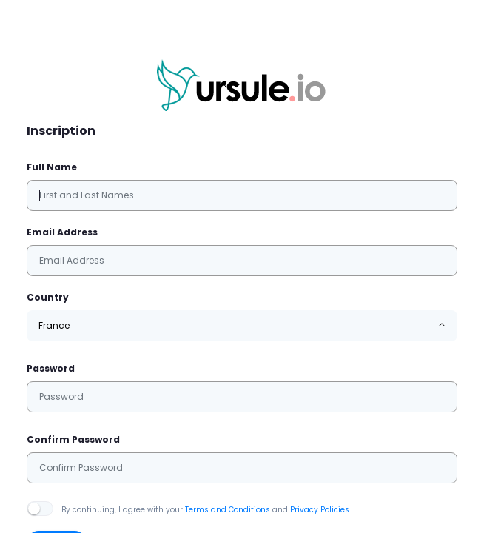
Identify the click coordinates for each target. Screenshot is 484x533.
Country (48, 297)
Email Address (62, 232)
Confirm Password (73, 439)
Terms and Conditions (227, 509)
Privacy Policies (319, 509)
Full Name (52, 167)
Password (51, 368)
